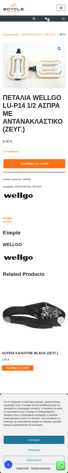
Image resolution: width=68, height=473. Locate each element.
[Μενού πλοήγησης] (61, 8)
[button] (59, 48)
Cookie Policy (22, 468)
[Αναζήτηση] (34, 18)
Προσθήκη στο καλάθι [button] (17, 368)
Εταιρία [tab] (7, 218)
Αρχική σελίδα (10, 34)
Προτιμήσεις (34, 459)
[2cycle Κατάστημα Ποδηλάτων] (13, 8)
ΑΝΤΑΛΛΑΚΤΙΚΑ (31, 34)
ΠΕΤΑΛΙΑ (50, 34)
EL (63, 18)
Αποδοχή (34, 439)
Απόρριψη (34, 449)
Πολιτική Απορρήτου (40, 468)
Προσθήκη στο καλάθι (34, 163)
